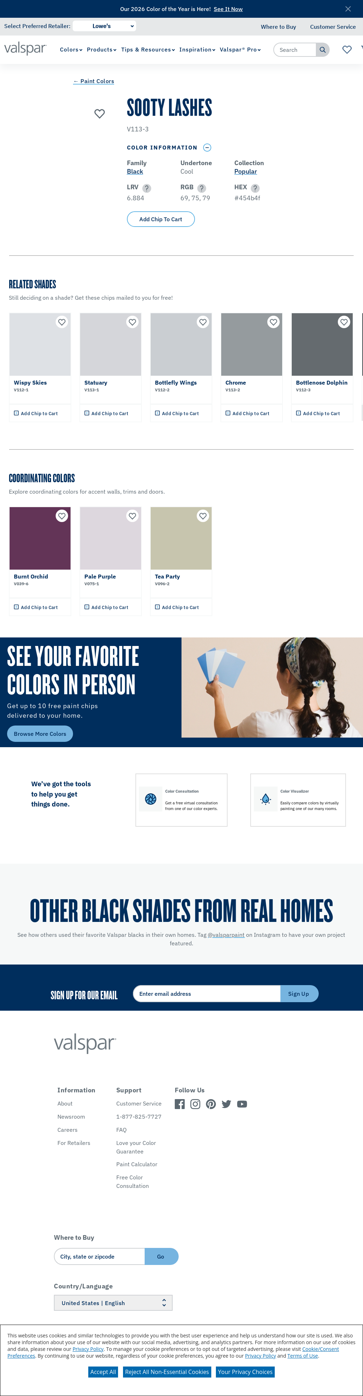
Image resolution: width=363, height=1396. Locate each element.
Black (135, 171)
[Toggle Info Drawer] (207, 147)
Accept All (103, 1372)
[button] (145, 188)
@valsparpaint (226, 934)
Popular (245, 171)
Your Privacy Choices (245, 1372)
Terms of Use (302, 1355)
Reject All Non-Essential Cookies (167, 1372)
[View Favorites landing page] (347, 49)
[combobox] (295, 50)
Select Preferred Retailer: (37, 25)
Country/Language (83, 1286)
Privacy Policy (88, 1349)
